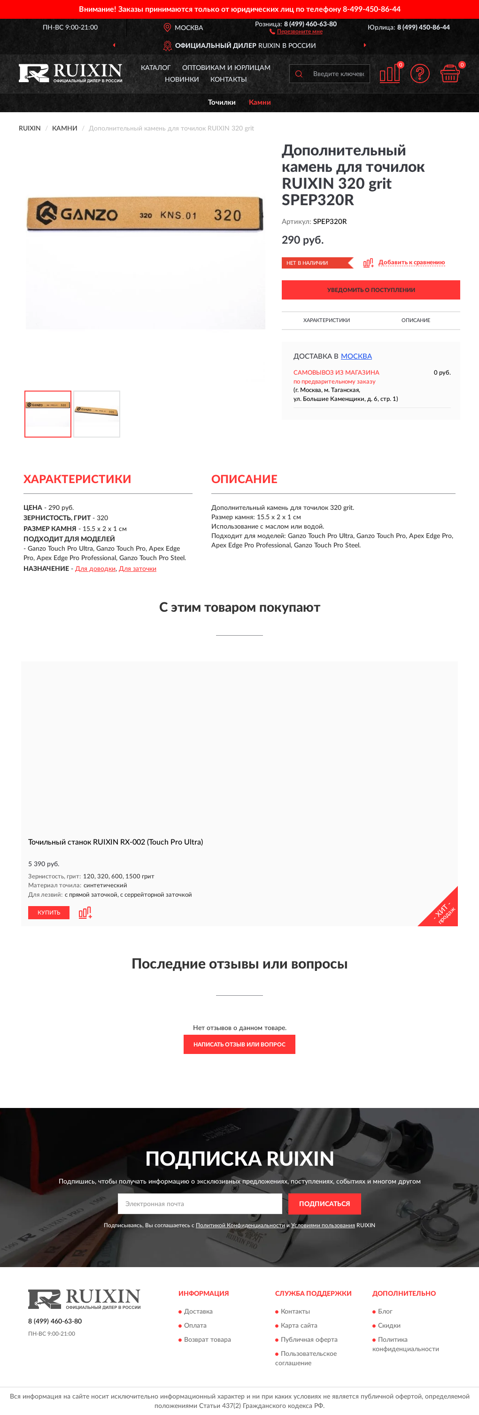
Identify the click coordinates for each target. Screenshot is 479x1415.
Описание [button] (416, 320)
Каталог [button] (156, 68)
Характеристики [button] (326, 320)
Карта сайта (299, 1325)
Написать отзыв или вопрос (239, 1043)
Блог (385, 1311)
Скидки (389, 1325)
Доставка (198, 1311)
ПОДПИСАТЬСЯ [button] (324, 1203)
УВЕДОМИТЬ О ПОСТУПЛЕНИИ (371, 290)
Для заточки (137, 569)
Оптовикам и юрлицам (226, 68)
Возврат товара (207, 1339)
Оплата (195, 1325)
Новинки (182, 80)
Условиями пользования (323, 1224)
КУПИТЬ (49, 912)
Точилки (222, 102)
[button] (296, 31)
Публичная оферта (309, 1339)
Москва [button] (356, 356)
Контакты (228, 80)
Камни (260, 102)
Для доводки (95, 569)
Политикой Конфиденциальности (240, 1224)
